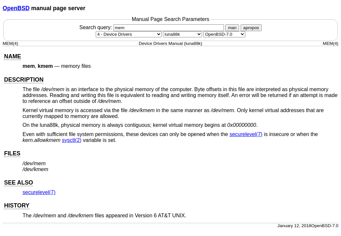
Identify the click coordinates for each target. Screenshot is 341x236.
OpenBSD (16, 8)
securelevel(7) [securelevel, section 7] (246, 134)
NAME (12, 56)
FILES (12, 153)
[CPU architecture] (182, 34)
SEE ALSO (18, 182)
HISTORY (16, 205)
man (232, 27)
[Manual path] (224, 34)
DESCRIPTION (23, 79)
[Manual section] (129, 34)
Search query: (152, 27)
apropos (251, 27)
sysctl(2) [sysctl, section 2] (72, 140)
